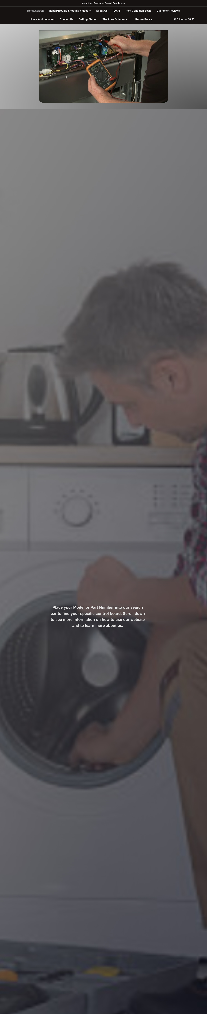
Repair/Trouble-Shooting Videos (68, 10)
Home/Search (35, 10)
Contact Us (66, 19)
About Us (102, 10)
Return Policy (143, 19)
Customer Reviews (168, 10)
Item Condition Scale (138, 10)
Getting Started (88, 19)
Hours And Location (42, 19)
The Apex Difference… (116, 19)
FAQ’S (116, 10)
